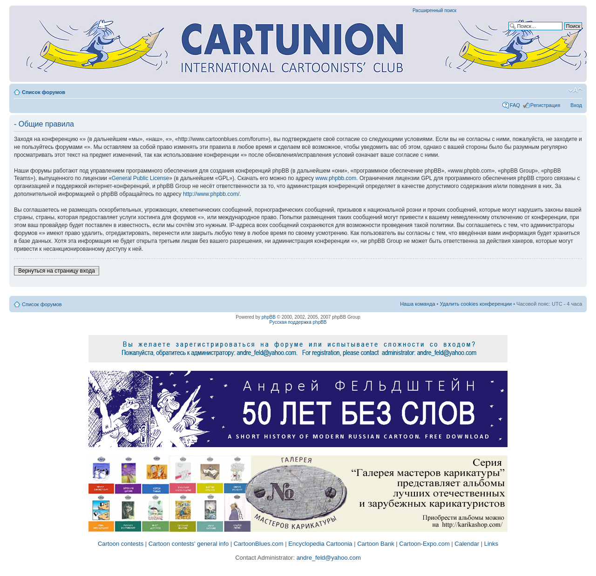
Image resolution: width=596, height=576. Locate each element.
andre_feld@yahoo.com (328, 557)
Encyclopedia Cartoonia (320, 543)
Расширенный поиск (434, 10)
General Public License (140, 178)
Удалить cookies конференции (476, 304)
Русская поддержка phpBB (297, 322)
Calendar (466, 543)
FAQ (515, 105)
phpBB (269, 317)
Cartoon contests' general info (189, 543)
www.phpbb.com (335, 178)
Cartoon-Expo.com (424, 543)
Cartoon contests (120, 543)
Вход (576, 105)
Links (491, 543)
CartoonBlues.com (259, 543)
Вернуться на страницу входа (56, 271)
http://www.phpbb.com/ (211, 194)
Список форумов (43, 92)
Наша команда (417, 304)
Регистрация (545, 105)
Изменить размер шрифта (575, 90)
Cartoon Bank (375, 543)
